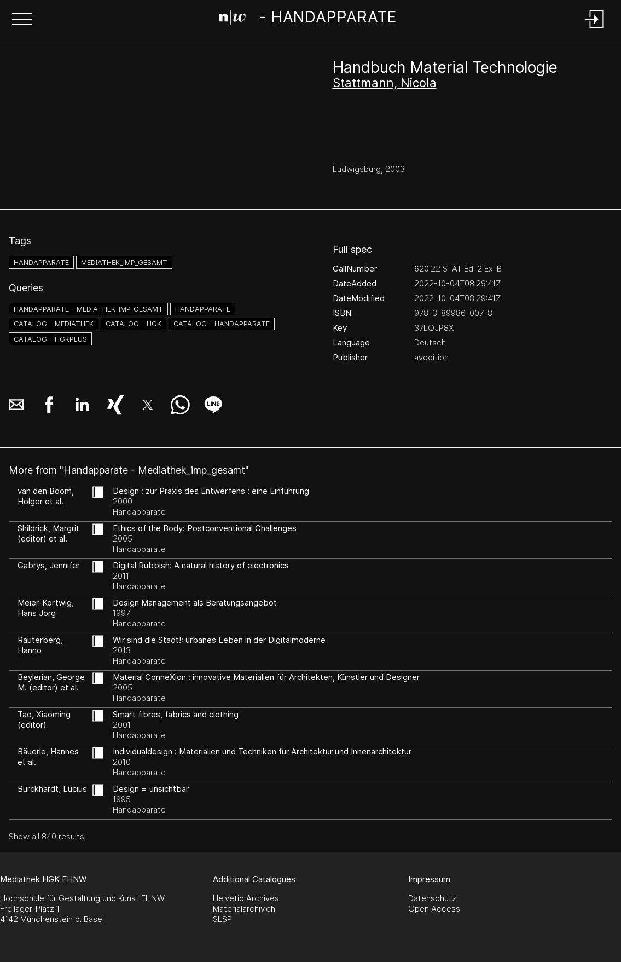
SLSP (222, 919)
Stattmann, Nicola (385, 83)
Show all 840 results (46, 836)
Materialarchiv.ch (244, 908)
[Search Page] (308, 19)
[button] (22, 20)
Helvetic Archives (246, 898)
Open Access (434, 908)
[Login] (595, 29)
